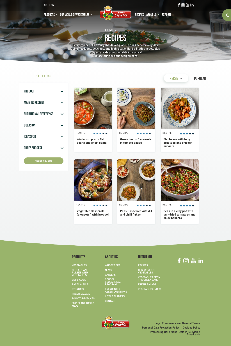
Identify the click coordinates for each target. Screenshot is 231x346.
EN (52, 5)
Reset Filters (43, 161)
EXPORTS (166, 15)
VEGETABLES (79, 265)
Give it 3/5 (101, 134)
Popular (200, 79)
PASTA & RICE (80, 285)
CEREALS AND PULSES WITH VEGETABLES (80, 273)
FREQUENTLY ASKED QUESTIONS (116, 290)
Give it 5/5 (107, 134)
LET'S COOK (79, 280)
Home (109, 30)
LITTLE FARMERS (115, 296)
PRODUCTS (49, 15)
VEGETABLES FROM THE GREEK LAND (149, 278)
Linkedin (192, 5)
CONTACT (110, 301)
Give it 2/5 (98, 134)
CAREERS (110, 275)
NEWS (108, 270)
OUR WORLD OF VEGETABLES (74, 15)
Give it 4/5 (103, 134)
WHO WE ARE (112, 265)
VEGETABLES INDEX (149, 289)
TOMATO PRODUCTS (83, 299)
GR (45, 5)
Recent (179, 79)
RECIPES (139, 15)
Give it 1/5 (94, 134)
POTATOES (78, 289)
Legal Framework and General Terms (177, 323)
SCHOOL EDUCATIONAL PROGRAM (113, 282)
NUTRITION (145, 257)
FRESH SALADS (81, 294)
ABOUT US (151, 15)
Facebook (179, 5)
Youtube (187, 5)
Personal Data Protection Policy (160, 328)
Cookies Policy (191, 328)
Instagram (183, 5)
